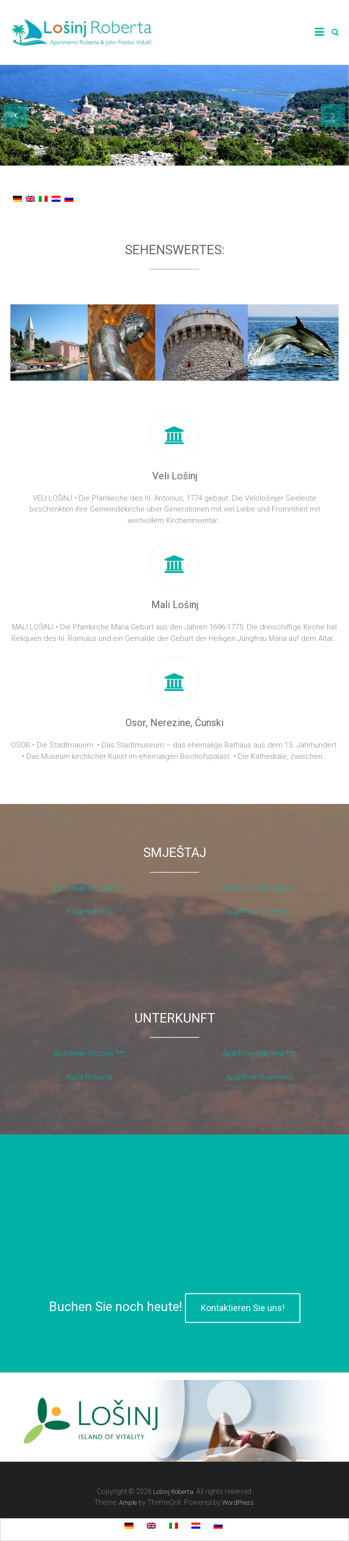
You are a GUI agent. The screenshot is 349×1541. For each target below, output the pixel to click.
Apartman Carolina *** (259, 888)
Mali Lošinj (174, 605)
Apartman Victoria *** (89, 888)
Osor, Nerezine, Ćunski (174, 723)
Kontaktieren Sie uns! (243, 1308)
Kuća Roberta (89, 911)
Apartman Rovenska (259, 911)
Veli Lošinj (174, 476)
